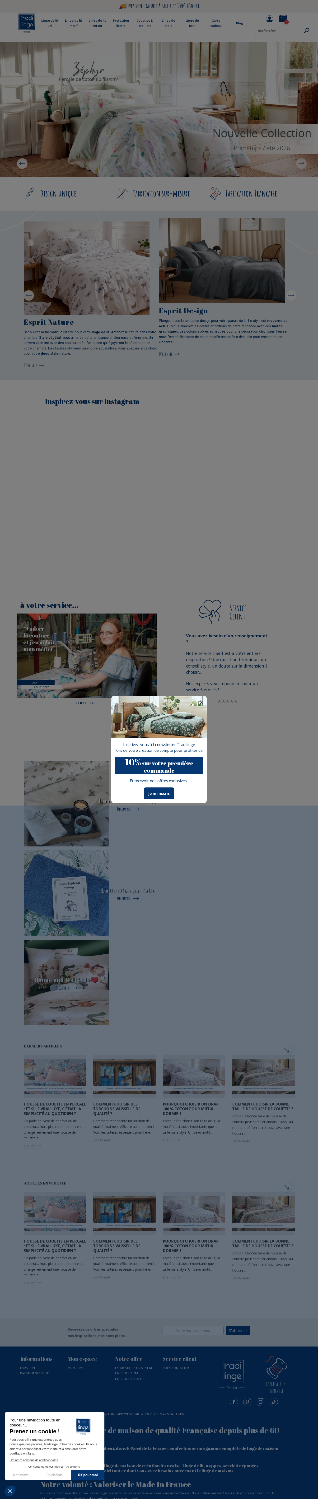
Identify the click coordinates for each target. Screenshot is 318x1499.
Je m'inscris (159, 793)
